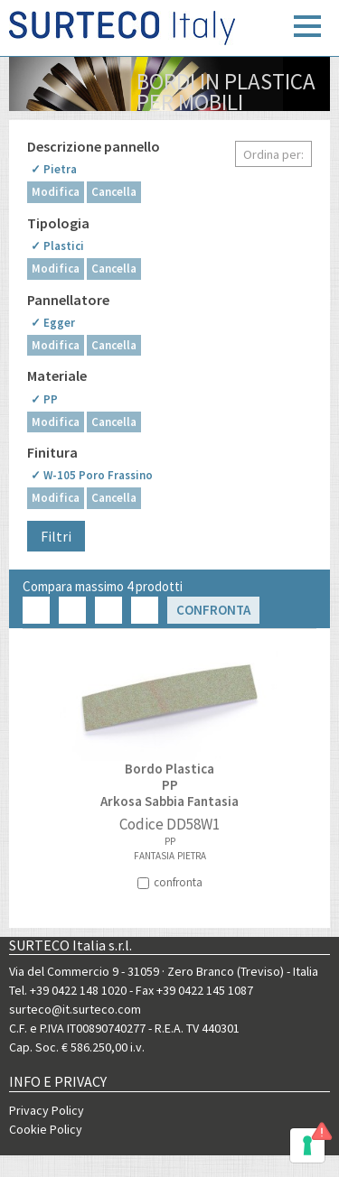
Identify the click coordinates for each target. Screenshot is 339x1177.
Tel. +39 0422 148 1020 (68, 990)
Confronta (213, 609)
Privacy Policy (46, 1110)
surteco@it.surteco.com (75, 1009)
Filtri (56, 536)
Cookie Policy (45, 1129)
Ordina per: (273, 154)
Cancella (114, 191)
